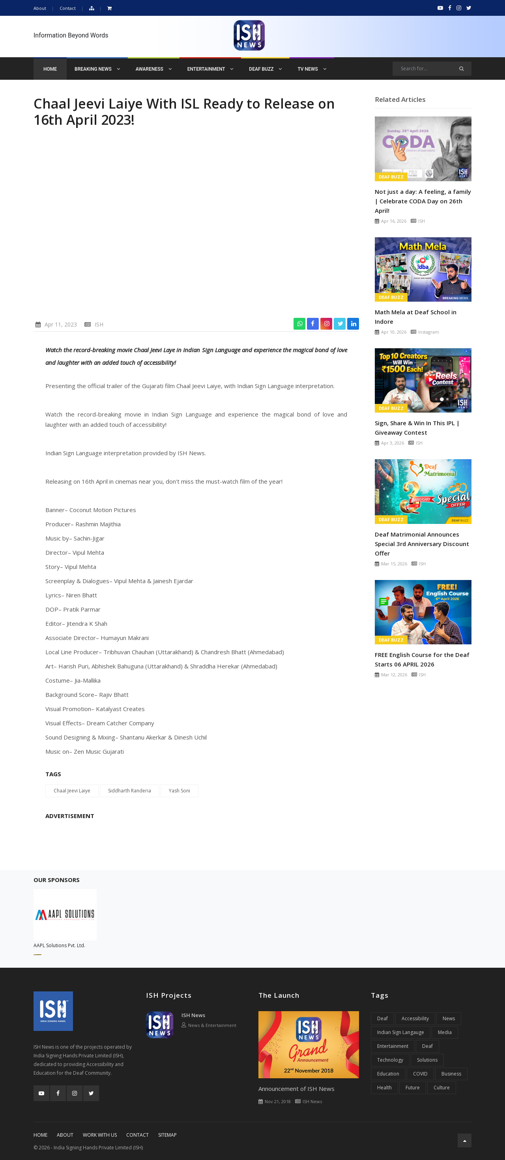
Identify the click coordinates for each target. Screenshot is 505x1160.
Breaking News (97, 69)
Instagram (428, 332)
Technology (390, 1060)
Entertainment (210, 69)
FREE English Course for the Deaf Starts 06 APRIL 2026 (422, 659)
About (40, 8)
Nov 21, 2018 (278, 1101)
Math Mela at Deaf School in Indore (415, 316)
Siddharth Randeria (129, 790)
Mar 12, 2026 (394, 675)
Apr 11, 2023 (61, 324)
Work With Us (100, 1135)
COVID (420, 1073)
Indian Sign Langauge (400, 1032)
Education (388, 1073)
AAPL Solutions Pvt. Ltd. (59, 945)
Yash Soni (179, 790)
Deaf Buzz (265, 69)
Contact (68, 8)
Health (384, 1087)
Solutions (427, 1060)
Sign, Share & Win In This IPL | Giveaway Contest (417, 427)
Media (445, 1032)
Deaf (382, 1018)
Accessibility (415, 1018)
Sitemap (167, 1135)
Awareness (154, 69)
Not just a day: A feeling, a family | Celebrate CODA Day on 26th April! (423, 201)
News (449, 1018)
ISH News (193, 1015)
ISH (99, 324)
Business (451, 1073)
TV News (311, 69)
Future (413, 1087)
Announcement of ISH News (296, 1088)
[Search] (432, 69)
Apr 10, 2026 (393, 332)
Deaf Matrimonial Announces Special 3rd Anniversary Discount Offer (422, 543)
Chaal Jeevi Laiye (72, 790)
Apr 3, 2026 (392, 443)
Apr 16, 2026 (393, 221)
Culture (442, 1087)
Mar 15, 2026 (394, 564)
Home (50, 69)
